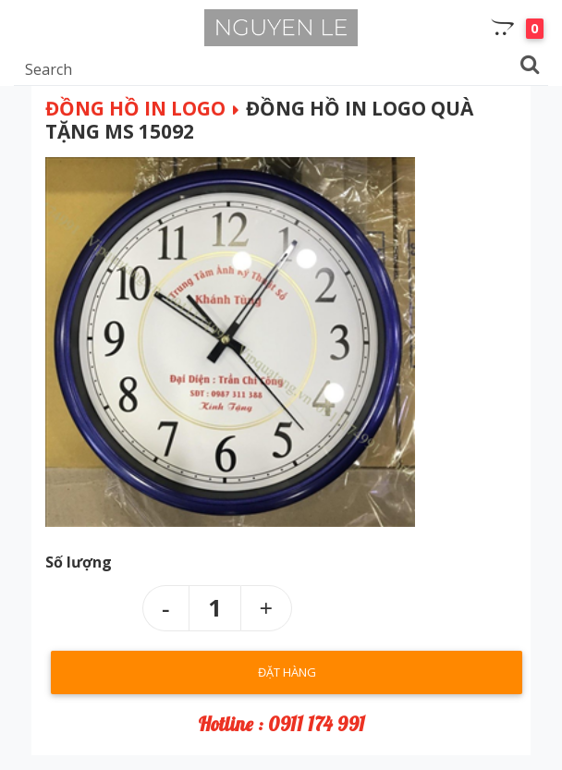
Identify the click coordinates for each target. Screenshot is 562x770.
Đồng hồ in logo (135, 108)
